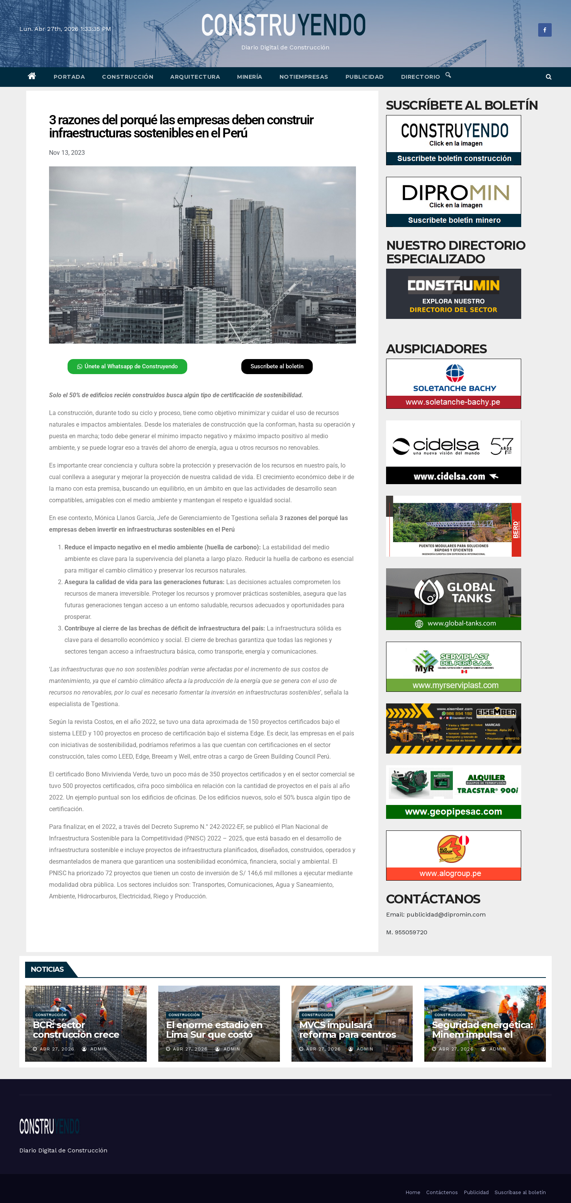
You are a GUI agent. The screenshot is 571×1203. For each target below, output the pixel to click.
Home (412, 1192)
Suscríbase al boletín (520, 1192)
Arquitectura (195, 76)
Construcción (127, 76)
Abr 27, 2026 (57, 1049)
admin (94, 1049)
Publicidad (365, 76)
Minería (250, 76)
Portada (69, 76)
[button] (549, 76)
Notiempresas (304, 76)
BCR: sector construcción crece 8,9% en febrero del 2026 (77, 1039)
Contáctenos (442, 1192)
